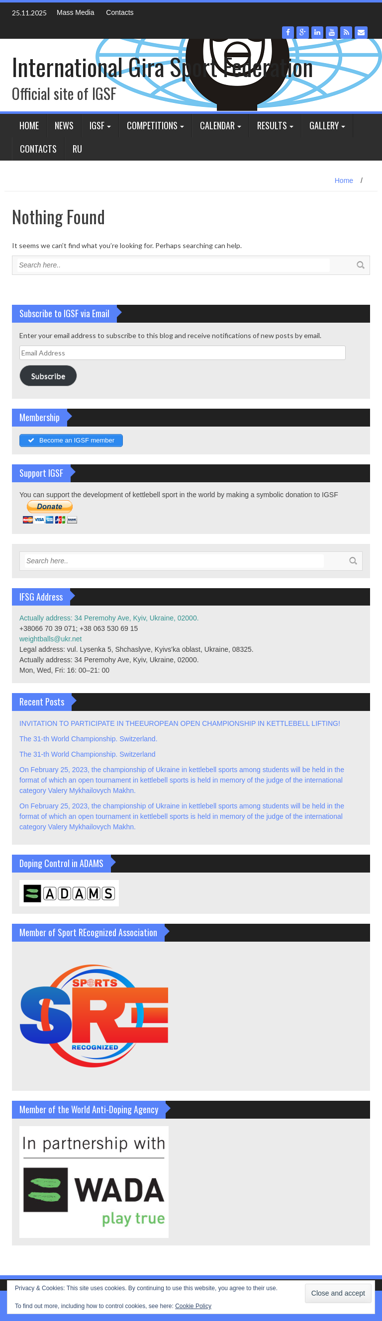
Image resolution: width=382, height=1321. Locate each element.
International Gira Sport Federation (162, 66)
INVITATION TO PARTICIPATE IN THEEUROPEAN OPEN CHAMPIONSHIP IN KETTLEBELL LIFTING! (179, 723)
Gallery (324, 125)
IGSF (97, 125)
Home (29, 125)
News (64, 125)
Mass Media (75, 12)
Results (272, 125)
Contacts (119, 12)
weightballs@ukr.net (50, 639)
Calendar (217, 125)
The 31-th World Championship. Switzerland (87, 754)
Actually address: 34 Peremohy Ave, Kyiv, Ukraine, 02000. (109, 618)
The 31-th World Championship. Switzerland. (88, 739)
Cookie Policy (193, 1306)
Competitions (152, 125)
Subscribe (48, 375)
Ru (77, 148)
